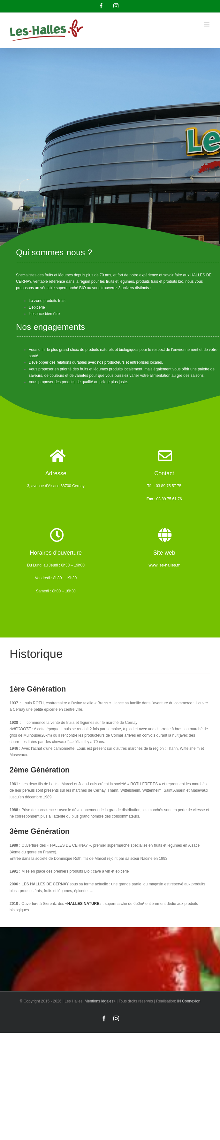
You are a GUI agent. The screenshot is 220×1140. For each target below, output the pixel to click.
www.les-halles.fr (164, 565)
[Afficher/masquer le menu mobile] (207, 24)
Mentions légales (99, 1001)
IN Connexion (189, 1001)
